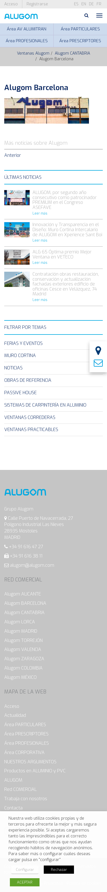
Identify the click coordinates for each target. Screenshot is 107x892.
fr (99, 4)
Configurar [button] (25, 869)
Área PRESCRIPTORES (80, 41)
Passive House (20, 393)
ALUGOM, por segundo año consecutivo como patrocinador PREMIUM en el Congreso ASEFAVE (64, 199)
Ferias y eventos (23, 343)
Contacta (13, 808)
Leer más (39, 213)
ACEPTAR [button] (24, 882)
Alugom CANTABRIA (72, 53)
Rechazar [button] (59, 869)
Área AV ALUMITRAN (26, 29)
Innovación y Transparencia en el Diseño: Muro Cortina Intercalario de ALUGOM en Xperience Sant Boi (67, 229)
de (91, 4)
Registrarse (37, 4)
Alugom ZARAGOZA (24, 659)
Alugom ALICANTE (22, 594)
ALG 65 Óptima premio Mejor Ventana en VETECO (61, 254)
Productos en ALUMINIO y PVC (34, 771)
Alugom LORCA (19, 622)
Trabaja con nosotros (25, 799)
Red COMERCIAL (20, 789)
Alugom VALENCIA (22, 649)
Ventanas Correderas (29, 417)
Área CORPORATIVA (24, 752)
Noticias (13, 368)
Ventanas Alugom (33, 53)
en (83, 4)
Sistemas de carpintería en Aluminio (45, 405)
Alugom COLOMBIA (23, 668)
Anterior (12, 155)
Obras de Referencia (27, 380)
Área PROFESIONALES (27, 41)
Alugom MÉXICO (20, 677)
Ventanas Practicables (31, 429)
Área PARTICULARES (80, 29)
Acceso (11, 4)
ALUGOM (13, 780)
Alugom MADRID (20, 631)
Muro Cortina (20, 355)
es (76, 4)
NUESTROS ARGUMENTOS (30, 762)
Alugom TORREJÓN (23, 640)
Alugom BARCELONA (25, 603)
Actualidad (15, 715)
